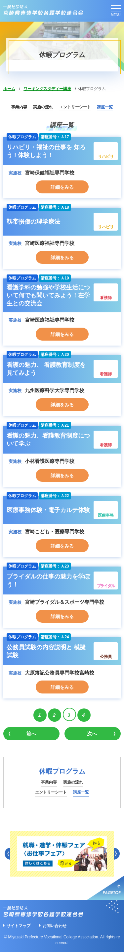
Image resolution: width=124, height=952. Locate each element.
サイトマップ (18, 925)
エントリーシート (75, 107)
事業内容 (19, 107)
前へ (31, 733)
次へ (92, 733)
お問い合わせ (54, 925)
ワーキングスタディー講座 (47, 88)
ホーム (9, 88)
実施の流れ (43, 107)
